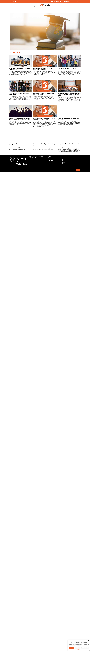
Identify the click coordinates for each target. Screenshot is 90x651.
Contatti (61, 1)
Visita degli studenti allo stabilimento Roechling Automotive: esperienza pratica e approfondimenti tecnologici (44, 144)
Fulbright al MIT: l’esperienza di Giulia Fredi (67, 68)
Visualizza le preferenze (84, 647)
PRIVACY (49, 157)
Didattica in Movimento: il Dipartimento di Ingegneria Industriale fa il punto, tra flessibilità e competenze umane (69, 94)
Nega (77, 647)
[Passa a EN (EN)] (79, 1)
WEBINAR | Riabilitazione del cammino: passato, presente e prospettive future (43, 69)
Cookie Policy (78, 649)
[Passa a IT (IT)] (77, 1)
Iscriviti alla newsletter (55, 1)
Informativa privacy (65, 167)
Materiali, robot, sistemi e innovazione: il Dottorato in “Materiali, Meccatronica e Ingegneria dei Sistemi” (20, 119)
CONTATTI (49, 156)
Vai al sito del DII (67, 1)
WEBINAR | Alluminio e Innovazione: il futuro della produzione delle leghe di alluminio (44, 119)
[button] (88, 640)
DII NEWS (31, 11)
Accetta (71, 647)
